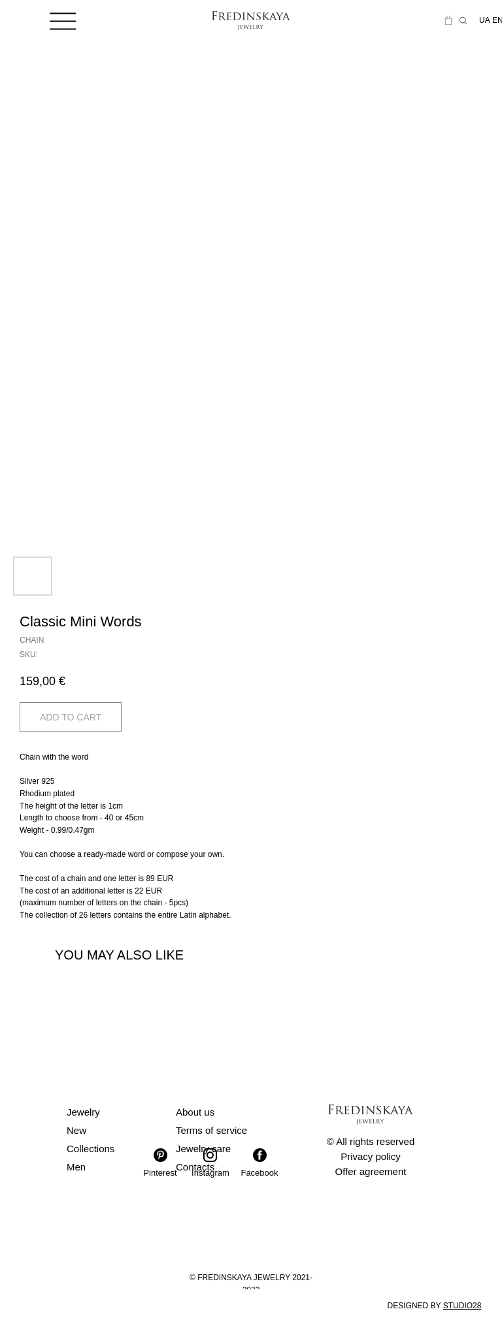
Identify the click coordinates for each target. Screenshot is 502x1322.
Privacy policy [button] (371, 1156)
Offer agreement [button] (371, 1171)
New (76, 1130)
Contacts (195, 1166)
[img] (63, 20)
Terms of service (211, 1130)
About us (195, 1112)
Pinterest (159, 1173)
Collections (90, 1148)
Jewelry (83, 1112)
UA (484, 20)
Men (76, 1166)
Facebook (259, 1173)
